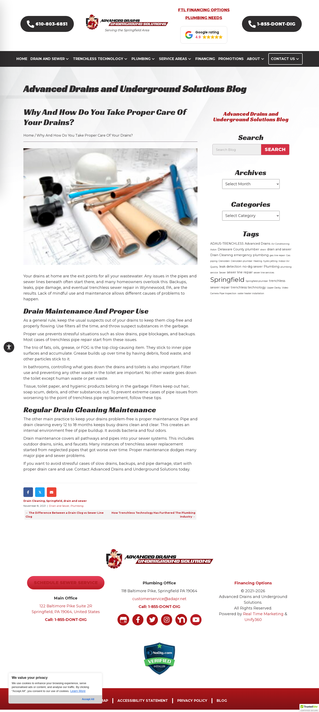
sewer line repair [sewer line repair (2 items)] (240, 274)
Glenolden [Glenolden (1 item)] (224, 263)
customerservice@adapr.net (159, 601)
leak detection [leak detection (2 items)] (230, 269)
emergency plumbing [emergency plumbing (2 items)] (251, 257)
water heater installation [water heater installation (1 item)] (250, 295)
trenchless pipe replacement (100, 400)
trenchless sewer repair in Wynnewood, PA (130, 290)
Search (275, 152)
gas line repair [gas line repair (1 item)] (277, 257)
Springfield (54, 503)
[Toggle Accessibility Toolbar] (9, 347)
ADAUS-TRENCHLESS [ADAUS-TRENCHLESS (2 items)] (227, 246)
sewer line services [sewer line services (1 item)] (264, 274)
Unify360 (253, 622)
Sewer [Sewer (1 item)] (222, 274)
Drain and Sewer (59, 508)
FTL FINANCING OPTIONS (204, 12)
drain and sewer (75, 503)
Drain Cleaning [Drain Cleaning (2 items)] (221, 257)
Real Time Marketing (263, 616)
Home (28, 138)
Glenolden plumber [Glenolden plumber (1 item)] (241, 263)
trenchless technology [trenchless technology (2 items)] (248, 289)
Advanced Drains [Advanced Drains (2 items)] (257, 246)
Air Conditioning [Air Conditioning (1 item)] (280, 246)
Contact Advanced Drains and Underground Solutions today (131, 471)
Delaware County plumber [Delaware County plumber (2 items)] (238, 251)
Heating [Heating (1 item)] (257, 263)
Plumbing (77, 508)
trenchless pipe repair (71, 342)
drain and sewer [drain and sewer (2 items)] (279, 251)
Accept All (88, 699)
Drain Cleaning (34, 503)
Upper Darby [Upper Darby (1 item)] (274, 289)
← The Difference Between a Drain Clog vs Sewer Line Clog (65, 517)
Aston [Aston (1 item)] (213, 251)
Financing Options (253, 585)
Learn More (78, 691)
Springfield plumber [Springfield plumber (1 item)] (257, 283)
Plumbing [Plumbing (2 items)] (271, 269)
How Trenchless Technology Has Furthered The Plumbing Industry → (153, 517)
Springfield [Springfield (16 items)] (227, 281)
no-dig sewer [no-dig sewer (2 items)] (252, 269)
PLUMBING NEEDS (203, 20)
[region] (55, 688)
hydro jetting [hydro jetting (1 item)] (270, 263)
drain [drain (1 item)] (263, 251)
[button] (47, 26)
